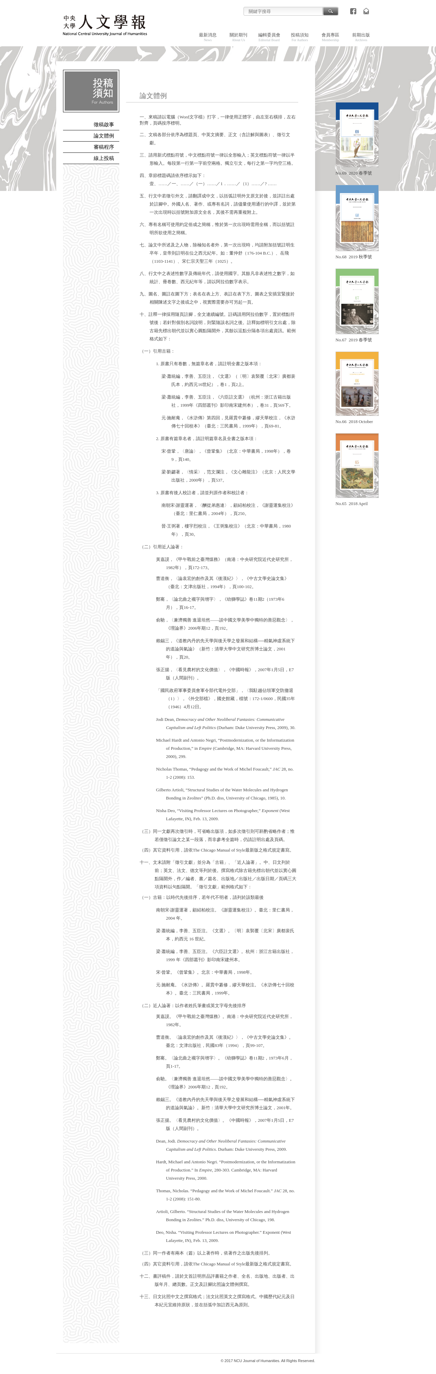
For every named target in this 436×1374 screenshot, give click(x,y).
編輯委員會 (269, 37)
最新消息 (208, 37)
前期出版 (361, 37)
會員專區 (330, 37)
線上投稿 (104, 158)
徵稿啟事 (104, 124)
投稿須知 (300, 37)
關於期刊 (238, 37)
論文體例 (104, 136)
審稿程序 (104, 147)
